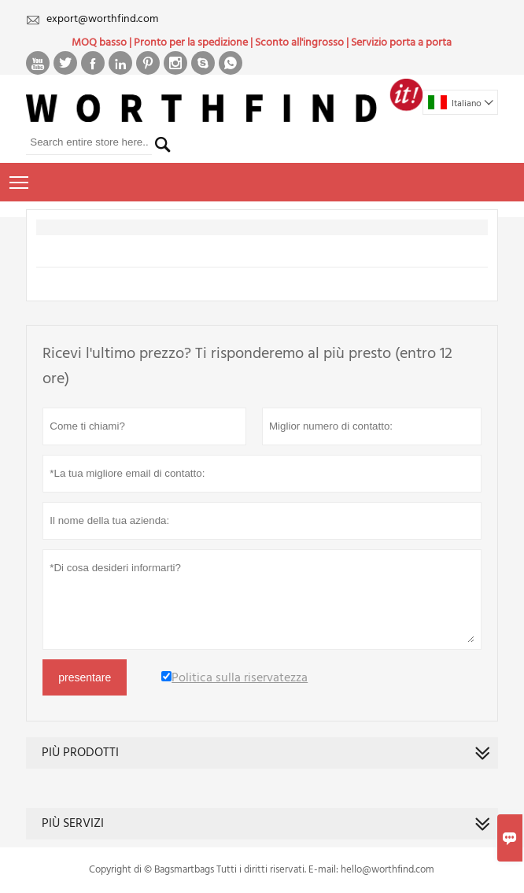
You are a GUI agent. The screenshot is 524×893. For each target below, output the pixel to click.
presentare (84, 677)
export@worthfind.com (102, 19)
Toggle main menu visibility (20, 181)
